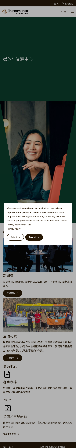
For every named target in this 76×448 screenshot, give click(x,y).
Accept (32, 237)
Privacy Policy (13, 228)
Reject (13, 237)
